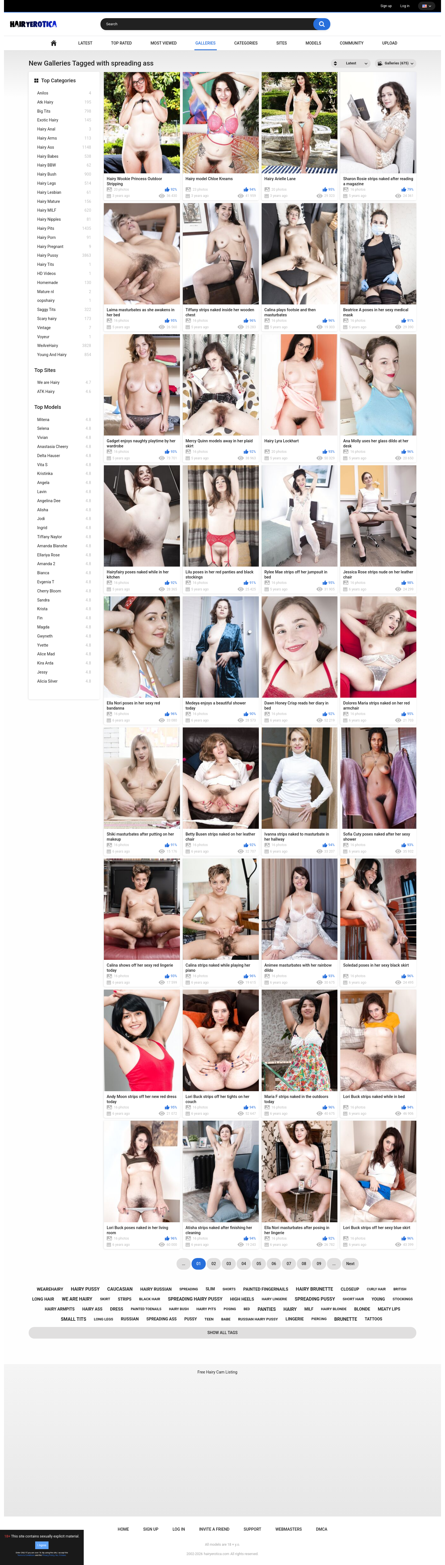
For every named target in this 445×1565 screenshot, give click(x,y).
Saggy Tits (64, 309)
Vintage (64, 327)
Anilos (64, 93)
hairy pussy (85, 1289)
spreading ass (161, 1319)
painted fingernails (265, 1289)
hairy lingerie (274, 1299)
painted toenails (146, 1309)
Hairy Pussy (64, 255)
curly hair (376, 1289)
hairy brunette (314, 1289)
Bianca (64, 573)
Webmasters (289, 1529)
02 (213, 1263)
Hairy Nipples (64, 219)
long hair (43, 1299)
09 (319, 1263)
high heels (242, 1299)
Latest (85, 43)
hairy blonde (334, 1309)
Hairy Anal (64, 129)
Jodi (64, 518)
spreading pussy (315, 1299)
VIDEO (54, 43)
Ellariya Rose (64, 555)
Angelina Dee (64, 500)
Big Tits (64, 111)
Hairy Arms (64, 138)
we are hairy (77, 1299)
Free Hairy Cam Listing (218, 1372)
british (399, 1289)
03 (228, 1263)
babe (225, 1319)
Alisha (64, 510)
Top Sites (45, 370)
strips (124, 1299)
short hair (353, 1299)
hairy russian (156, 1289)
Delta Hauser (64, 455)
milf (308, 1309)
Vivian (64, 437)
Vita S (64, 464)
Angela (64, 482)
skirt (105, 1299)
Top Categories (58, 80)
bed (247, 1309)
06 (274, 1263)
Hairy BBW (64, 165)
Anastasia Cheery (64, 446)
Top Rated (121, 43)
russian (130, 1319)
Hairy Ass (64, 147)
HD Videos (64, 273)
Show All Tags (222, 1332)
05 (259, 1263)
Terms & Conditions (26, 1555)
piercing (319, 1319)
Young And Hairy (64, 354)
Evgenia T (64, 582)
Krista (64, 609)
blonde (362, 1309)
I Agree (41, 1545)
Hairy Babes (64, 156)
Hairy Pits (64, 228)
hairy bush (179, 1309)
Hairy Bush (64, 174)
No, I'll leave (60, 1555)
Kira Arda (64, 663)
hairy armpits (60, 1309)
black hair (149, 1299)
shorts (229, 1289)
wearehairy (50, 1289)
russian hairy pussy (258, 1319)
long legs (103, 1319)
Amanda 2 (64, 563)
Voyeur (64, 337)
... (334, 1263)
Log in (405, 6)
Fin (64, 618)
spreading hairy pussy (195, 1299)
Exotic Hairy (64, 120)
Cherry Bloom (64, 591)
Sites (281, 43)
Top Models (47, 407)
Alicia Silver (64, 681)
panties (267, 1309)
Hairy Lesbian (64, 192)
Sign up (386, 6)
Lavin (64, 491)
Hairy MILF (64, 210)
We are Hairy (64, 382)
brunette (345, 1319)
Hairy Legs (64, 183)
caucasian (120, 1289)
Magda (64, 627)
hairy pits (206, 1309)
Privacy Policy (48, 1555)
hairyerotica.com (216, 1554)
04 (244, 1263)
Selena (64, 428)
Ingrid (64, 527)
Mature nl (64, 291)
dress (116, 1309)
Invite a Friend (214, 1529)
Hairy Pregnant (64, 246)
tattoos (373, 1319)
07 (289, 1263)
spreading (188, 1289)
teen (209, 1319)
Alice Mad (64, 654)
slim (210, 1289)
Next (350, 1263)
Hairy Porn (64, 237)
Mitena (64, 419)
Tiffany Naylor (64, 537)
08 (304, 1263)
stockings (402, 1299)
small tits (73, 1319)
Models (313, 43)
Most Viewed (163, 43)
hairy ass (92, 1309)
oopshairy (64, 300)
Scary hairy (64, 318)
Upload (389, 43)
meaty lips (389, 1309)
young (378, 1299)
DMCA (321, 1529)
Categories (245, 43)
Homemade (64, 282)
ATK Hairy (64, 391)
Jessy (64, 672)
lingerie (295, 1319)
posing (230, 1309)
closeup (350, 1289)
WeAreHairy (64, 345)
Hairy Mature (64, 201)
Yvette (64, 645)
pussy (190, 1319)
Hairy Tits (64, 264)
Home (123, 1529)
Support (252, 1529)
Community (352, 43)
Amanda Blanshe (64, 546)
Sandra (64, 600)
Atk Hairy (64, 102)
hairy (290, 1309)
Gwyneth (64, 636)
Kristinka (64, 473)
